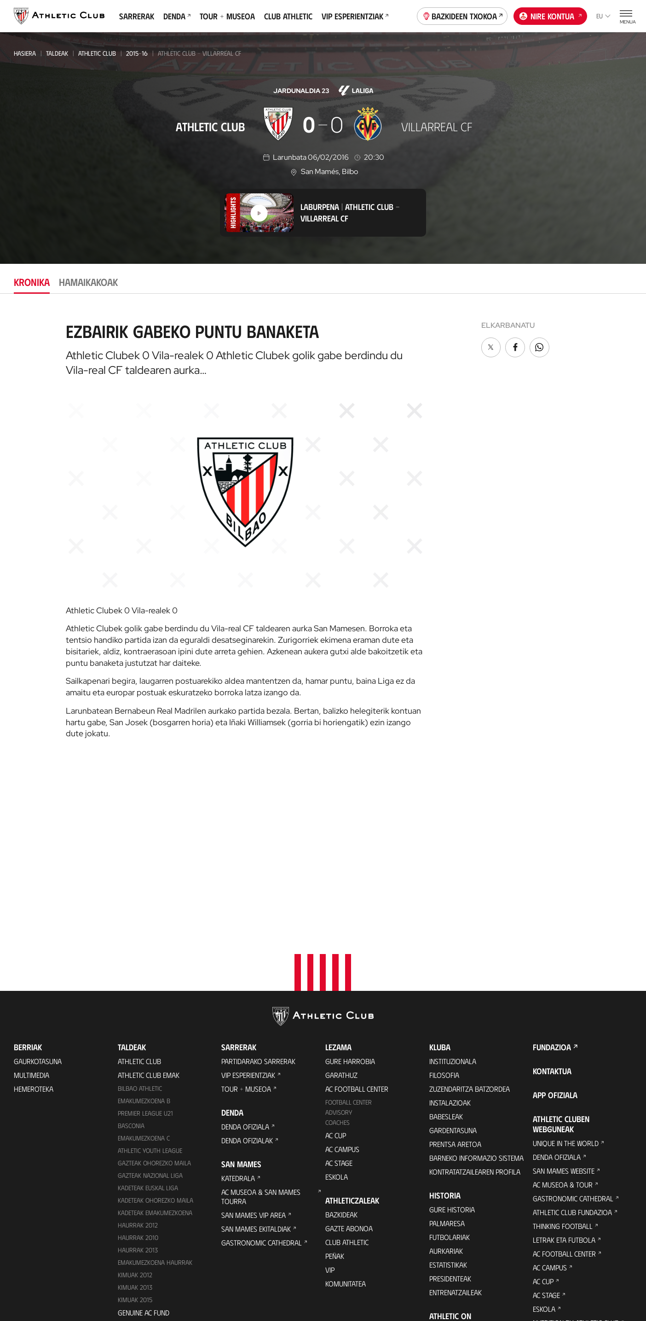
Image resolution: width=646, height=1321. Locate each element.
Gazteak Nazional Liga (150, 1009)
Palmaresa (447, 1057)
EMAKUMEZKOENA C (144, 972)
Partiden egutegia (147, 1160)
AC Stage (338, 996)
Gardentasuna (453, 964)
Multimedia (31, 909)
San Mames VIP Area (253, 1049)
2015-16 (137, 53)
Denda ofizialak (247, 974)
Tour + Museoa (227, 16)
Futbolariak (449, 1071)
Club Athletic (288, 16)
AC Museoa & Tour (563, 1018)
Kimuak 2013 (135, 1121)
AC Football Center (356, 923)
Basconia (131, 959)
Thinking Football (563, 1060)
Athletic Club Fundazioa (572, 1046)
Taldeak (57, 53)
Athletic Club (97, 53)
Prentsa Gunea (165, 1275)
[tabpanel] (323, 526)
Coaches (337, 956)
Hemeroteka (33, 923)
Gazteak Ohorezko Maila (154, 997)
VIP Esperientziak (355, 16)
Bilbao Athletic (140, 922)
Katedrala (238, 1012)
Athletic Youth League (150, 984)
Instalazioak (450, 936)
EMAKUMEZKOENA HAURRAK (155, 1096)
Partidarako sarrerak (258, 895)
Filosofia (444, 909)
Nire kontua (550, 15)
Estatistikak (448, 1098)
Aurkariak (446, 1085)
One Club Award (455, 1164)
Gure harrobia (350, 895)
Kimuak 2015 (135, 1133)
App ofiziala (555, 929)
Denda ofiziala (245, 960)
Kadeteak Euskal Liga (148, 1021)
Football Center (348, 936)
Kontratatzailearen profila (474, 1005)
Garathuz (341, 909)
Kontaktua (552, 905)
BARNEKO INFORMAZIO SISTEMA (476, 992)
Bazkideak (341, 1048)
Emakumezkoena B (144, 935)
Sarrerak (136, 16)
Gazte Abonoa (349, 1062)
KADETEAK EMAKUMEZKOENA (155, 1046)
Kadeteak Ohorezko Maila (155, 1034)
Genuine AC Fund (143, 1146)
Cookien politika (225, 1275)
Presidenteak (450, 1112)
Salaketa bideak (480, 1275)
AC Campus (342, 982)
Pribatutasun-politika (295, 1275)
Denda (176, 16)
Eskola (336, 1010)
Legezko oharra (364, 1275)
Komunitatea (345, 1117)
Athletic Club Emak (148, 909)
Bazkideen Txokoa (462, 15)
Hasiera (25, 53)
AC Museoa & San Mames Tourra (260, 1031)
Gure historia (452, 1043)
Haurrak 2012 (138, 1059)
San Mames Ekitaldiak (256, 1063)
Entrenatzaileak (455, 1126)
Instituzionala (452, 895)
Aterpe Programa (458, 1178)
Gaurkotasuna (38, 895)
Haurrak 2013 (138, 1084)
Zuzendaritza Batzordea (469, 923)
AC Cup (335, 969)
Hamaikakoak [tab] (88, 281)
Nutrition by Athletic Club (576, 1156)
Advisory (338, 946)
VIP (330, 1103)
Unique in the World (566, 977)
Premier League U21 (145, 947)
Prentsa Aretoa (455, 978)
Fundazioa (552, 881)
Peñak (334, 1089)
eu (603, 16)
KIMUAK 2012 (135, 1108)
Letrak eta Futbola (564, 1074)
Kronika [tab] (32, 281)
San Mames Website (563, 1005)
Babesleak (446, 950)
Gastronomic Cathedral (261, 1076)
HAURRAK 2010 (138, 1071)
